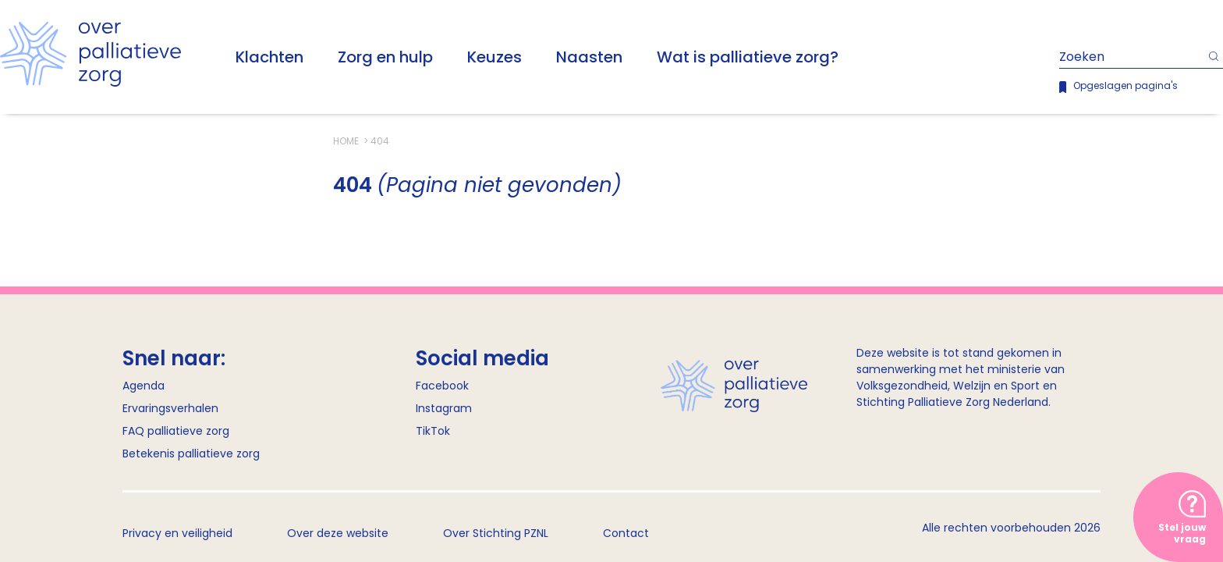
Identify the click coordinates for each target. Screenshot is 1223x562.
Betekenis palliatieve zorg (191, 453)
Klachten (269, 57)
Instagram (444, 408)
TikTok (433, 431)
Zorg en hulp (385, 57)
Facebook (442, 385)
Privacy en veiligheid (177, 533)
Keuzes (494, 57)
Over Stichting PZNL (495, 533)
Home (347, 141)
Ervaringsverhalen (170, 408)
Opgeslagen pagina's (1125, 85)
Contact (626, 533)
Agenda (143, 385)
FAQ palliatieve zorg (175, 431)
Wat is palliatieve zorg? (747, 57)
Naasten (589, 57)
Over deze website (337, 533)
